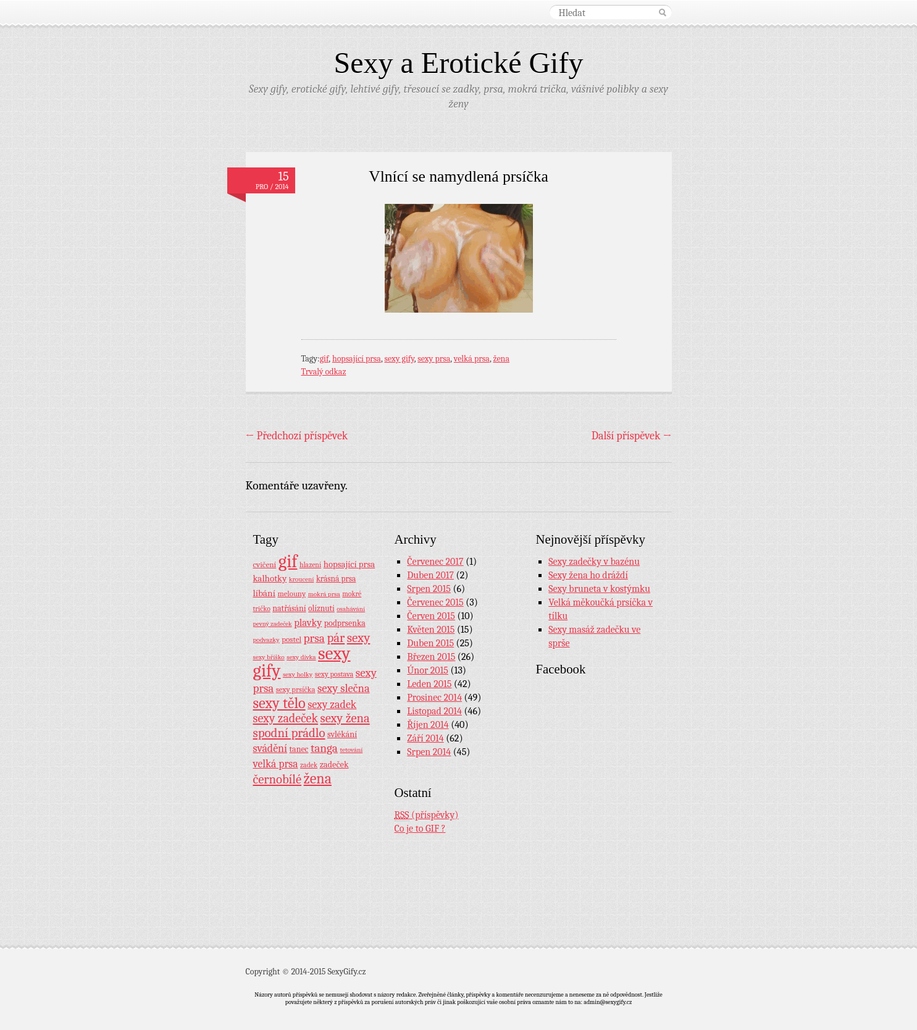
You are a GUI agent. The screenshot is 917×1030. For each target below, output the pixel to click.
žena (501, 358)
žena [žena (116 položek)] (318, 778)
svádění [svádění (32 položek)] (270, 748)
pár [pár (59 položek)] (336, 637)
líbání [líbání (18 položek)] (264, 593)
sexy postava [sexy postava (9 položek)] (334, 674)
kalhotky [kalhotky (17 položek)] (270, 578)
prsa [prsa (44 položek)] (314, 638)
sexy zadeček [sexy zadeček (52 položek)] (286, 718)
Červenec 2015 (435, 602)
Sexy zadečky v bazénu (594, 561)
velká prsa (472, 358)
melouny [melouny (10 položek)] (291, 593)
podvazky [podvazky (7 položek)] (266, 640)
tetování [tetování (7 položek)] (351, 750)
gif (324, 358)
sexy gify (399, 358)
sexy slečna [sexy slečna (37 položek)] (343, 688)
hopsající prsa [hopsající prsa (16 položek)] (349, 564)
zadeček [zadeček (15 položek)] (334, 764)
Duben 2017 (430, 575)
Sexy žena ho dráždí (588, 575)
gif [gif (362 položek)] (288, 561)
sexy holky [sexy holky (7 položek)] (297, 674)
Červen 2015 (431, 616)
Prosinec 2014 (434, 697)
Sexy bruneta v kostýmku (599, 588)
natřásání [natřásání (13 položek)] (289, 608)
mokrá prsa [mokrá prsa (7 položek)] (324, 594)
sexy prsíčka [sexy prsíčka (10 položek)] (296, 689)
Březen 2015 (431, 656)
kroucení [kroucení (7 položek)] (301, 579)
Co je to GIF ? (420, 828)
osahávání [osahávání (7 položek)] (351, 609)
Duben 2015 (430, 643)
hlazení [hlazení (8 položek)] (310, 564)
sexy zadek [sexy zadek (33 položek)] (332, 704)
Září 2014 (425, 738)
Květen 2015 (430, 629)
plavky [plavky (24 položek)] (308, 622)
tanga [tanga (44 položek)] (324, 748)
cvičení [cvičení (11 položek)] (265, 564)
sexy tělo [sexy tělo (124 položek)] (279, 703)
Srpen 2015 (429, 588)
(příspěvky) (427, 815)
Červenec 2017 (435, 561)
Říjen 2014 (427, 724)
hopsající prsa (356, 358)
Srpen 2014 (429, 752)
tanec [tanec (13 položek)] (299, 749)
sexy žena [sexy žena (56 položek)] (345, 718)
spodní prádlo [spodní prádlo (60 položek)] (289, 732)
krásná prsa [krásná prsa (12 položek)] (336, 578)
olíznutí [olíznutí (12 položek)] (321, 608)
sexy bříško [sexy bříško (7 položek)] (269, 657)
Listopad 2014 (434, 711)
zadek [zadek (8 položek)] (308, 765)
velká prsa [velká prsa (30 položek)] (275, 764)
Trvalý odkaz (323, 371)
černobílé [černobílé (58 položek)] (277, 779)
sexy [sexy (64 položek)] (359, 637)
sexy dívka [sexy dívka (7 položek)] (301, 657)
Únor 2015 (427, 670)
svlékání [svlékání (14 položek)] (342, 734)
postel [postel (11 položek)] (291, 639)
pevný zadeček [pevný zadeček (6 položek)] (272, 624)
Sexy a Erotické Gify (459, 62)
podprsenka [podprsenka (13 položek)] (345, 623)
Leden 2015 (429, 684)
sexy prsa (433, 358)
